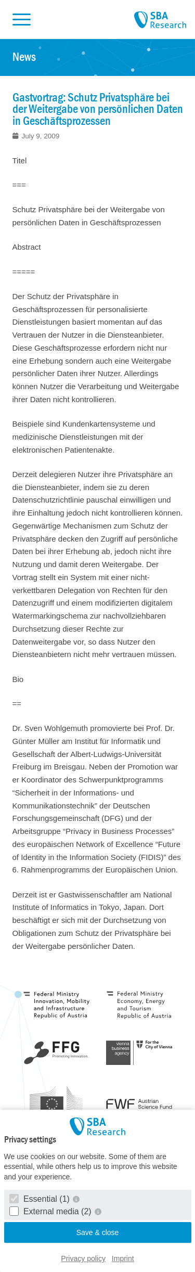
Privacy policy (83, 1258)
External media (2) (51, 1211)
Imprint (123, 1258)
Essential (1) (40, 1198)
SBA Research (160, 20)
